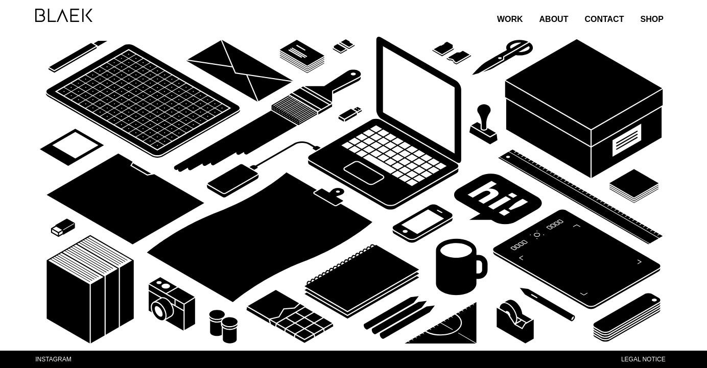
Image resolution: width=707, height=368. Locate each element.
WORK (510, 19)
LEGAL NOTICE (643, 359)
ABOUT (554, 19)
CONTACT (604, 19)
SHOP (651, 19)
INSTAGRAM (53, 359)
